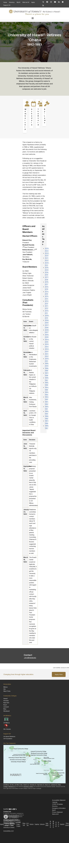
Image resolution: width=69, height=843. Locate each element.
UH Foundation (7, 738)
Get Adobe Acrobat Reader (10, 819)
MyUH (54, 810)
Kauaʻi (5, 705)
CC (40, 784)
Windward (6, 711)
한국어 (58, 824)
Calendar (54, 802)
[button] (35, 18)
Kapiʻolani (6, 702)
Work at (55, 814)
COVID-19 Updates (57, 804)
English (2, 824)
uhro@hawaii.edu (30, 658)
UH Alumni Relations (9, 736)
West (18, 784)
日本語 (56, 824)
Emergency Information (59, 808)
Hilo (4, 689)
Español (62, 824)
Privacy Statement (57, 812)
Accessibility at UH (8, 831)
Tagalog (36, 824)
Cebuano (42, 824)
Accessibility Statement (58, 800)
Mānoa (5, 687)
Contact (7, 811)
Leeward (6, 707)
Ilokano (32, 824)
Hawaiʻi (5, 698)
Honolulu (6, 700)
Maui (4, 709)
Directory (55, 806)
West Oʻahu (6, 691)
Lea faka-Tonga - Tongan (18, 824)
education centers (28, 786)
